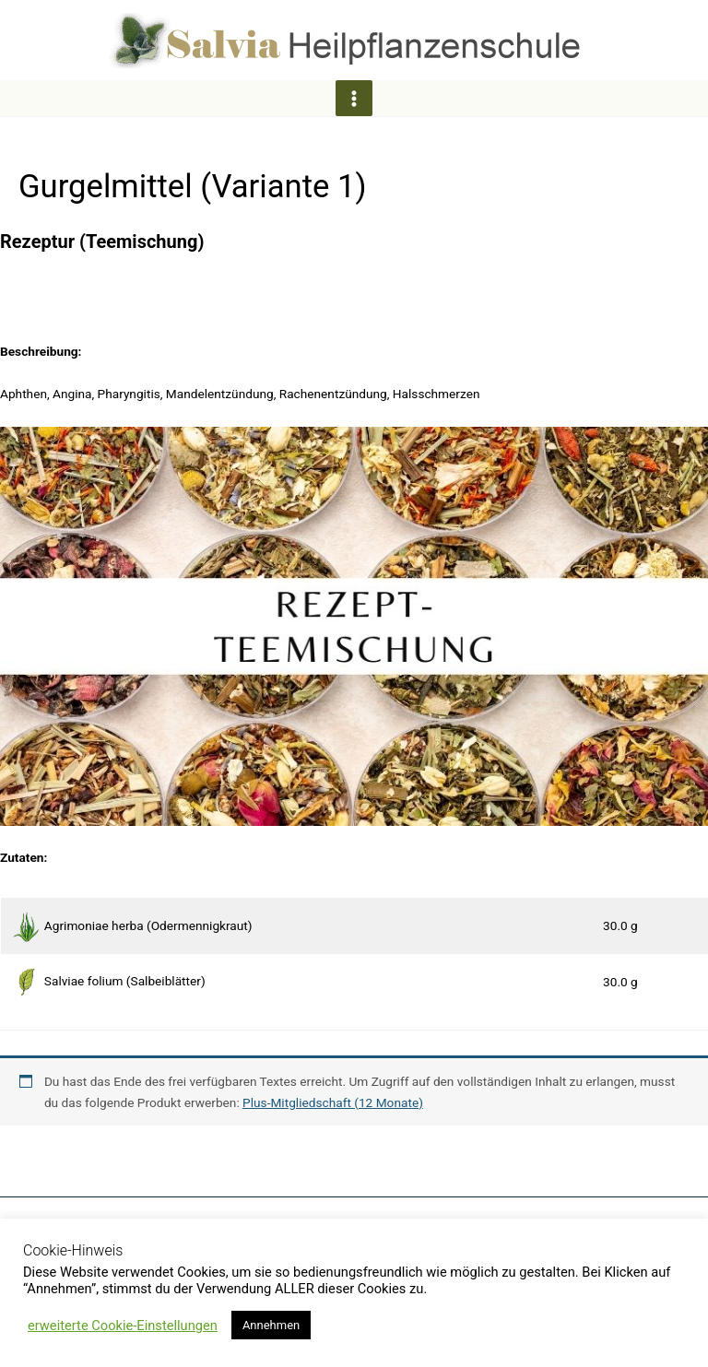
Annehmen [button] (271, 1325)
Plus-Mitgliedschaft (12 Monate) (332, 1102)
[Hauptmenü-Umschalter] (354, 98)
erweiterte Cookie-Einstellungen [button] (123, 1325)
